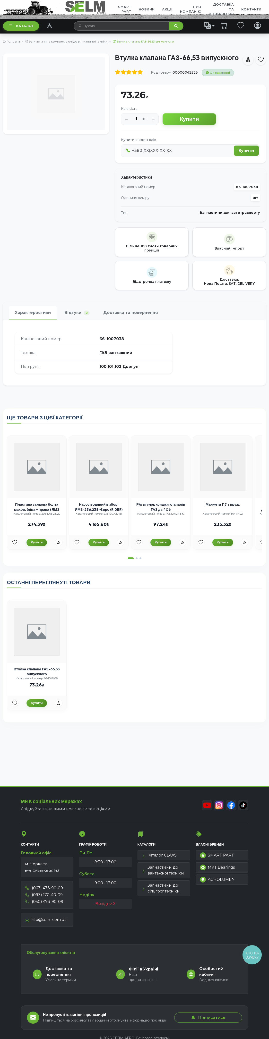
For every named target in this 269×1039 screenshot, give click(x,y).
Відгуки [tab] (77, 312)
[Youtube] (205, 807)
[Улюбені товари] (20, 548)
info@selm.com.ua (46, 922)
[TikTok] (243, 807)
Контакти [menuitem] (251, 9)
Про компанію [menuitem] (190, 9)
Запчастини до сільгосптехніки (161, 890)
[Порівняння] (49, 25)
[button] (131, 565)
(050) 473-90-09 (44, 904)
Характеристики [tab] (33, 312)
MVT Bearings (217, 870)
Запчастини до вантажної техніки (163, 872)
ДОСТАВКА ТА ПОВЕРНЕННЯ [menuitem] (221, 9)
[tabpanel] (134, 353)
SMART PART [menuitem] (124, 9)
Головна (13, 41)
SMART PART (217, 858)
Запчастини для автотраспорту (230, 213)
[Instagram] (217, 807)
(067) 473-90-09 (44, 890)
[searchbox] (121, 26)
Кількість (129, 108)
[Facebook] (230, 807)
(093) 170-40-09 (44, 897)
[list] (209, 25)
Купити (189, 119)
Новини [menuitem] (147, 9)
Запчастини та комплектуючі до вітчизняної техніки (68, 41)
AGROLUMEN (217, 882)
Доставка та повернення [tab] (130, 312)
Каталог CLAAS (159, 857)
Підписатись (208, 1017)
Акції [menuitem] (167, 9)
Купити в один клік (138, 140)
